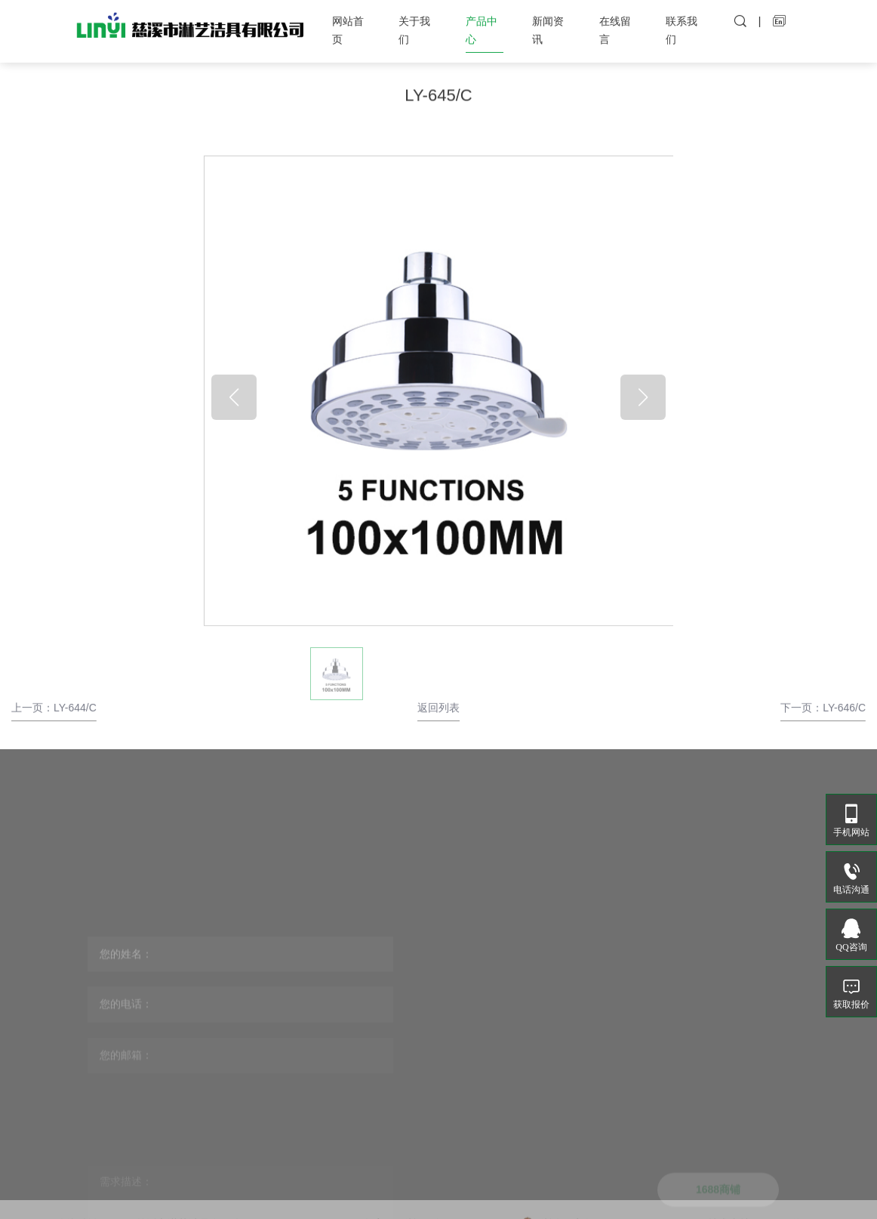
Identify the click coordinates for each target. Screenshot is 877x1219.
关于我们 (414, 25)
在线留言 (615, 25)
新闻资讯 (548, 25)
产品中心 (481, 25)
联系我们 (681, 25)
